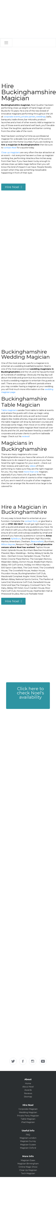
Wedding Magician (28, 1112)
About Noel (28, 1087)
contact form (31, 521)
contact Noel (10, 148)
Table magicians (9, 410)
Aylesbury (16, 538)
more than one (31, 472)
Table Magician (28, 1119)
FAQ (28, 1135)
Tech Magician (28, 1173)
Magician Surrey (28, 1141)
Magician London (28, 1138)
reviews (25, 436)
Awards (28, 1090)
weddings (41, 117)
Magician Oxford (28, 1148)
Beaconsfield (37, 541)
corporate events (12, 117)
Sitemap (28, 1097)
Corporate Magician (28, 1109)
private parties (28, 117)
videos (32, 466)
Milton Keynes (8, 544)
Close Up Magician (28, 1170)
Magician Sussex (28, 1144)
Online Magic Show (28, 1167)
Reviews (28, 1093)
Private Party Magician (28, 1116)
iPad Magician (28, 1122)
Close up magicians (10, 152)
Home (28, 1083)
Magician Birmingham (28, 1163)
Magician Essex (28, 1160)
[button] (28, 695)
